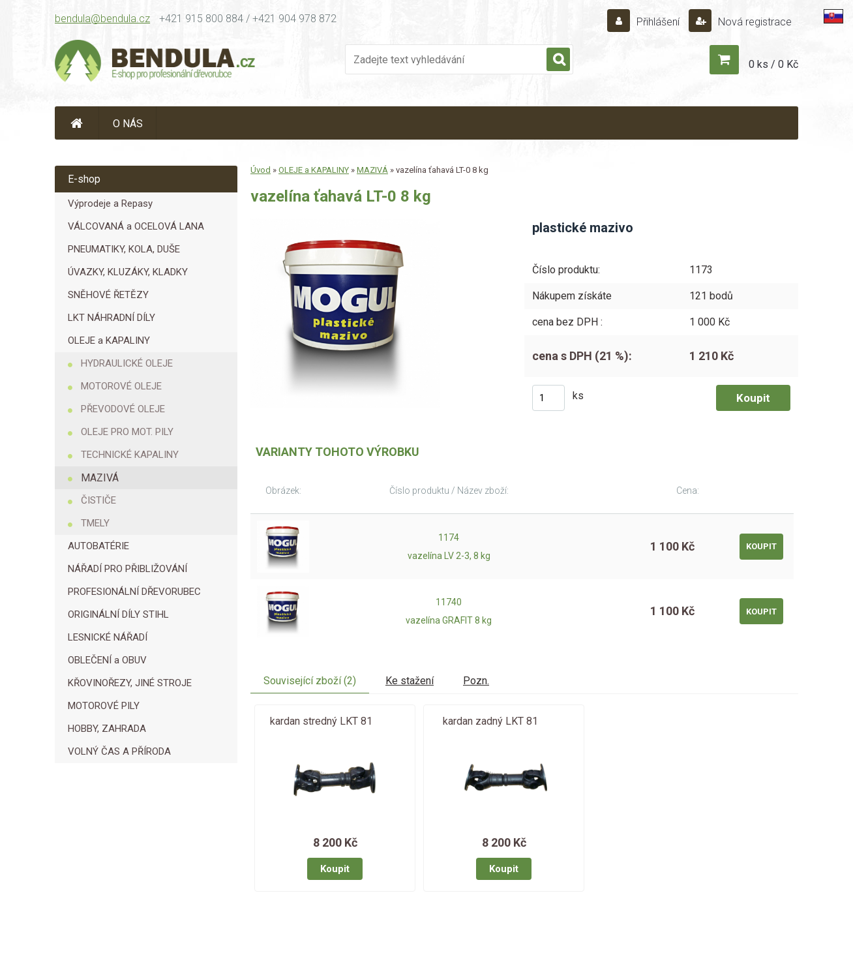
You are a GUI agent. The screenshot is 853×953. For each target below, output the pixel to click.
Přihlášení (658, 22)
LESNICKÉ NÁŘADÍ (107, 637)
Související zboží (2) (309, 680)
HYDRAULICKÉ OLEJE (127, 363)
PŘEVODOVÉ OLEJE (123, 409)
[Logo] (156, 62)
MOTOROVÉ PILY (104, 706)
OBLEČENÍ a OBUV (107, 660)
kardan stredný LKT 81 (321, 721)
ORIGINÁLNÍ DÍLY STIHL (118, 614)
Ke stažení (409, 680)
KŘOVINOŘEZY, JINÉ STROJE (130, 683)
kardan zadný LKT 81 (490, 721)
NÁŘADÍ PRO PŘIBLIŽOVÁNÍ (127, 569)
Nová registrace (753, 22)
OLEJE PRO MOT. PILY (127, 432)
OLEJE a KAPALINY (109, 340)
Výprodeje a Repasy (110, 203)
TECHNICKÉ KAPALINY (130, 455)
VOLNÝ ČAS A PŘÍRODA (119, 751)
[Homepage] (76, 123)
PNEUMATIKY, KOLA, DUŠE (124, 249)
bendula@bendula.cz (102, 18)
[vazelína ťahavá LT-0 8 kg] (345, 223)
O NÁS (128, 123)
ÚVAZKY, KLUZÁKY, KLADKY (128, 272)
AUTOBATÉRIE (98, 546)
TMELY (95, 523)
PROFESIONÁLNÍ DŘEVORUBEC (134, 592)
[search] (558, 60)
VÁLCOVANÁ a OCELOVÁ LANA (136, 226)
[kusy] (548, 398)
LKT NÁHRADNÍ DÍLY (111, 318)
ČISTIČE (98, 500)
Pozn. (476, 680)
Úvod (260, 170)
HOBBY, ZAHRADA (107, 728)
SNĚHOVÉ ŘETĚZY (108, 295)
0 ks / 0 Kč (773, 64)
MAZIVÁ (100, 478)
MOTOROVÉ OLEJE (121, 386)
